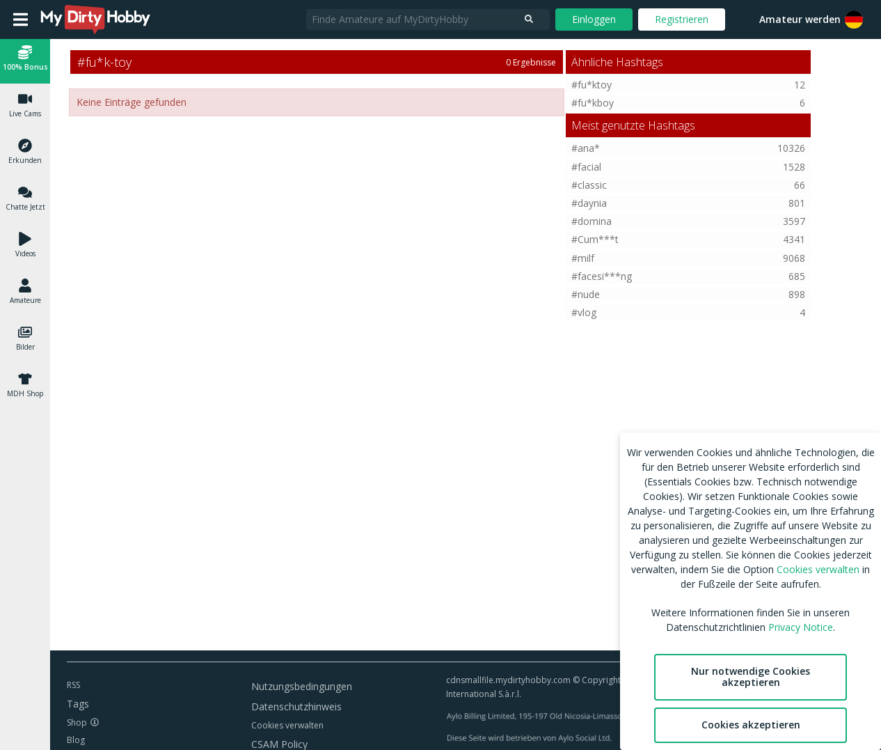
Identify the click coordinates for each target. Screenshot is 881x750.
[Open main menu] (20, 19)
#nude (585, 294)
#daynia (589, 203)
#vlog (583, 312)
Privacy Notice (800, 627)
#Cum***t (595, 239)
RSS (73, 685)
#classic (589, 185)
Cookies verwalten (287, 725)
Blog (76, 740)
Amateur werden (800, 19)
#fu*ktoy (591, 84)
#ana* (585, 148)
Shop (77, 722)
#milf (582, 258)
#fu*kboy (592, 102)
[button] (853, 19)
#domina (591, 221)
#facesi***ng (601, 276)
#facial (586, 166)
